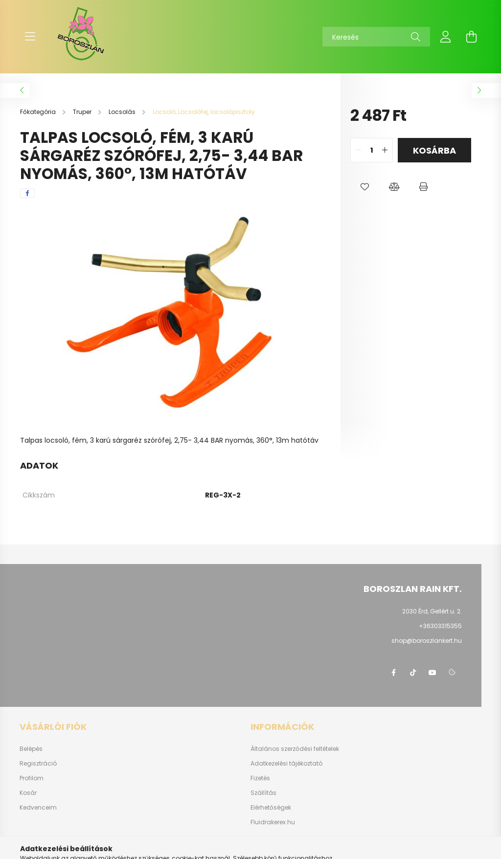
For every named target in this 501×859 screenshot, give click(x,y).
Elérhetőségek (270, 807)
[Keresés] (376, 36)
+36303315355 (440, 626)
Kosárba (434, 150)
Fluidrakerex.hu (272, 822)
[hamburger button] (30, 36)
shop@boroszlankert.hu (426, 640)
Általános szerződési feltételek (294, 749)
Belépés (31, 749)
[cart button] (471, 36)
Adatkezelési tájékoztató (286, 763)
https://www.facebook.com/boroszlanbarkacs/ (393, 672)
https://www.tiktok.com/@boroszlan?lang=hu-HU (413, 672)
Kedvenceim (38, 807)
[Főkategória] (38, 112)
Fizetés (260, 778)
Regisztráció (38, 763)
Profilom (32, 778)
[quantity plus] (385, 150)
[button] (365, 187)
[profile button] (445, 36)
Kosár (28, 793)
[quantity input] (371, 150)
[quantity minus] (358, 150)
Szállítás (263, 793)
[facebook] (27, 193)
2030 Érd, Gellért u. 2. (432, 611)
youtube (432, 672)
